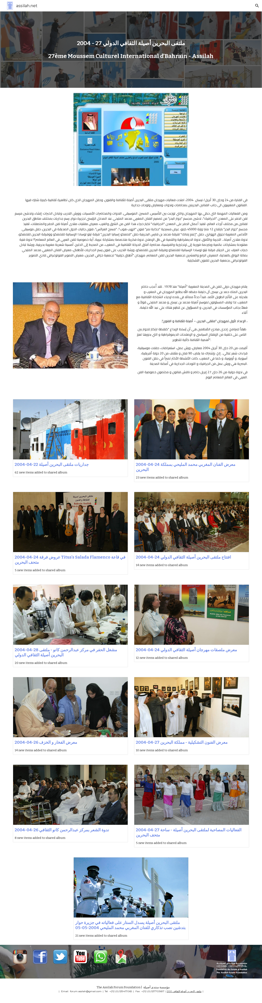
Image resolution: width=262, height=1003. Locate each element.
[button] (257, 6)
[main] (131, 43)
